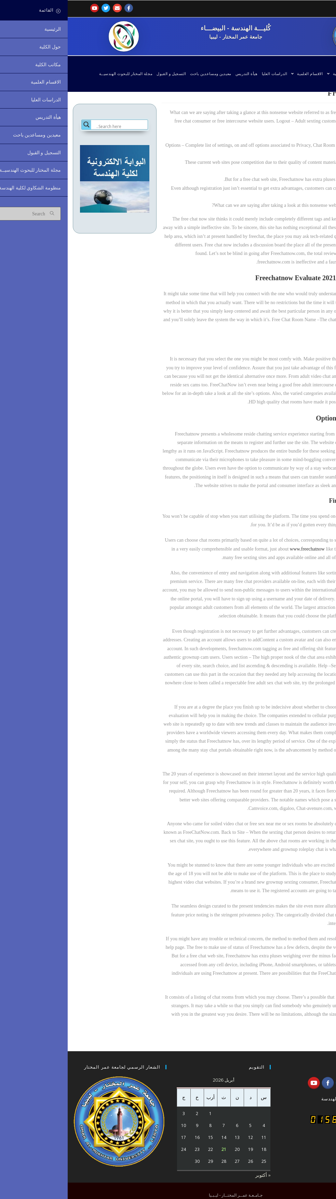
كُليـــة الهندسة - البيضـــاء (168, 28)
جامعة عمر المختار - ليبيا (168, 36)
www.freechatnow (239, 549)
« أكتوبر (195, 1175)
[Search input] (53, 126)
